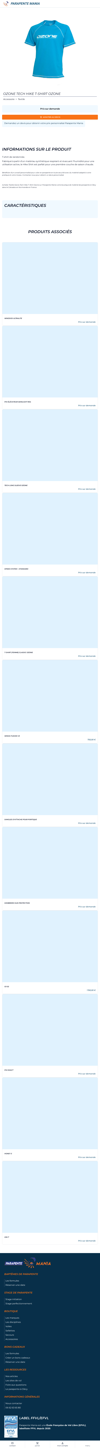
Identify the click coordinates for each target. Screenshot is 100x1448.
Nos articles (11, 1376)
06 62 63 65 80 (13, 1407)
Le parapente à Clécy (16, 1389)
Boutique (11, 1311)
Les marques (12, 1318)
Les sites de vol (13, 1380)
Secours (9, 1335)
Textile (21, 99)
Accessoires (11, 1339)
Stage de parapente (18, 1292)
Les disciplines (13, 1322)
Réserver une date (15, 1285)
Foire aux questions (15, 1385)
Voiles (8, 1326)
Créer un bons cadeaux (17, 1357)
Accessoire (9, 99)
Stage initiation (13, 1299)
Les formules (12, 1280)
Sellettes (10, 1330)
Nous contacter (13, 1403)
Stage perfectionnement (18, 1303)
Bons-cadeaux (14, 1346)
